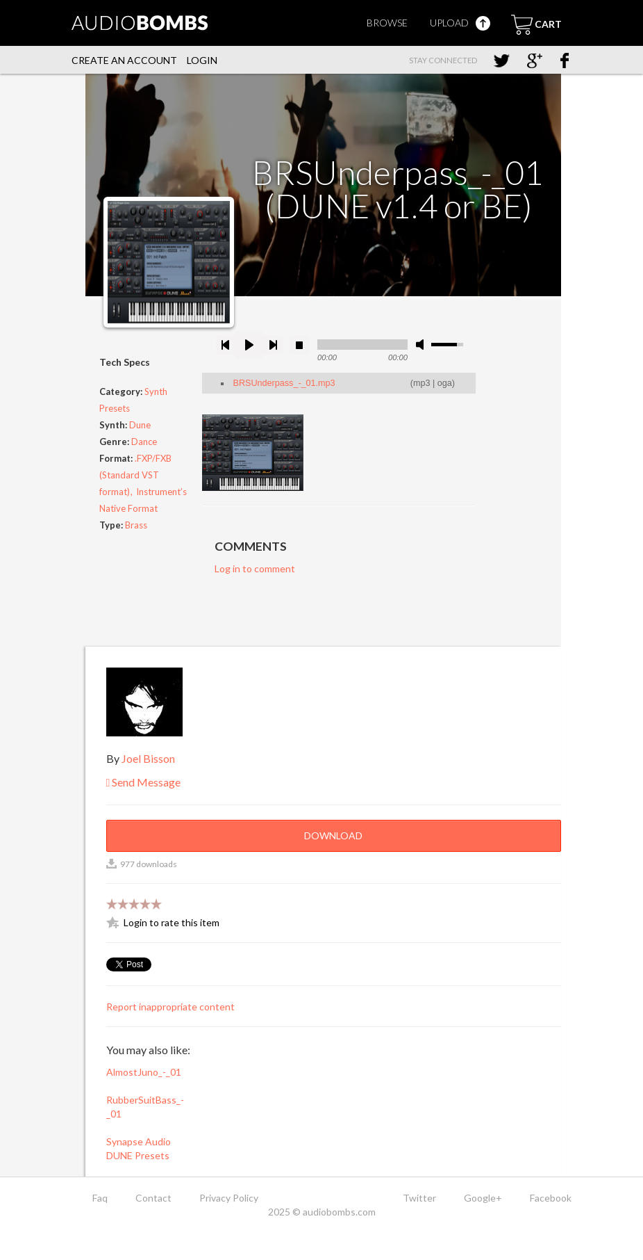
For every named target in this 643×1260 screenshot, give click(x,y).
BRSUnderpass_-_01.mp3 (284, 383)
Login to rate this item (171, 922)
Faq (100, 1198)
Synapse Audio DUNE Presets (138, 1148)
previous (225, 345)
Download (333, 835)
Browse (387, 23)
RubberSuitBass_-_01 (145, 1107)
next (273, 345)
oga (444, 383)
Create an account (124, 60)
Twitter (419, 1198)
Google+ (483, 1198)
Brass (136, 525)
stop (299, 345)
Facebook (550, 1198)
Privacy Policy (228, 1198)
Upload (460, 23)
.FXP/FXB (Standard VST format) (135, 475)
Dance (144, 441)
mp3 (422, 383)
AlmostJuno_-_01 (143, 1072)
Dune (140, 424)
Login (202, 60)
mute (422, 344)
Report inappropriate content (170, 1006)
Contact (153, 1198)
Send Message (143, 782)
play (249, 345)
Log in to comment (255, 568)
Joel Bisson (148, 758)
